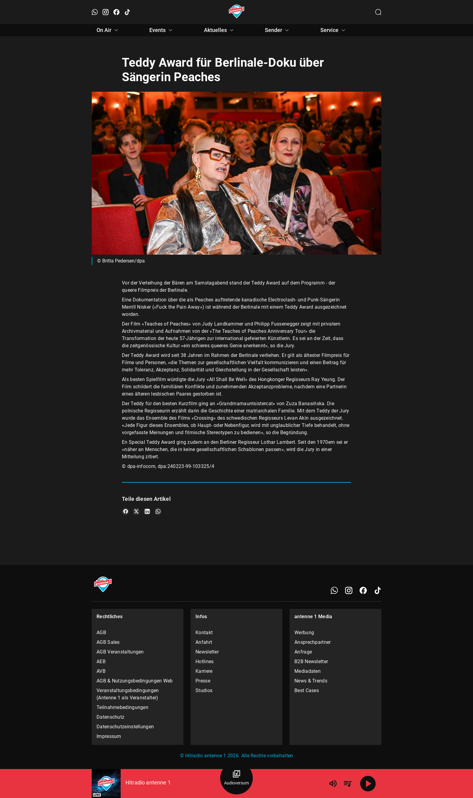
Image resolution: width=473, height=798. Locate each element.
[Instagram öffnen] (106, 12)
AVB (101, 671)
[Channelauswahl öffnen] (378, 12)
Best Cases (306, 690)
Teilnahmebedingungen (122, 707)
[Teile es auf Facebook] (125, 511)
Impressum (109, 736)
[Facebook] (363, 590)
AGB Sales (108, 642)
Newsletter (207, 652)
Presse (202, 681)
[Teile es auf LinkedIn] (147, 511)
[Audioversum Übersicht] (236, 778)
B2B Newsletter (311, 661)
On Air (108, 30)
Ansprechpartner (312, 642)
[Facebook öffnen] (116, 12)
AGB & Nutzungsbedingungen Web (135, 681)
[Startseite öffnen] (236, 12)
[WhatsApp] (334, 590)
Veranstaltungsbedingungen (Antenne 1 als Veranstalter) (128, 694)
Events (161, 30)
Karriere (203, 671)
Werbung (304, 632)
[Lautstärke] (333, 783)
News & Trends (310, 681)
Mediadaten (307, 671)
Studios (203, 690)
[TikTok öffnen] (127, 12)
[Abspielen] (368, 783)
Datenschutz (110, 717)
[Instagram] (348, 590)
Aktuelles (219, 30)
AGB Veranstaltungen (120, 652)
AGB (101, 632)
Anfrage (303, 652)
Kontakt (204, 632)
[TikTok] (377, 590)
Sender (277, 30)
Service (333, 30)
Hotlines (204, 661)
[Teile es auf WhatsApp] (158, 511)
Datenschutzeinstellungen (125, 727)
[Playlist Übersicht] (347, 783)
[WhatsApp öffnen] (95, 12)
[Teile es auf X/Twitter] (136, 511)
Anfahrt (203, 642)
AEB (101, 661)
